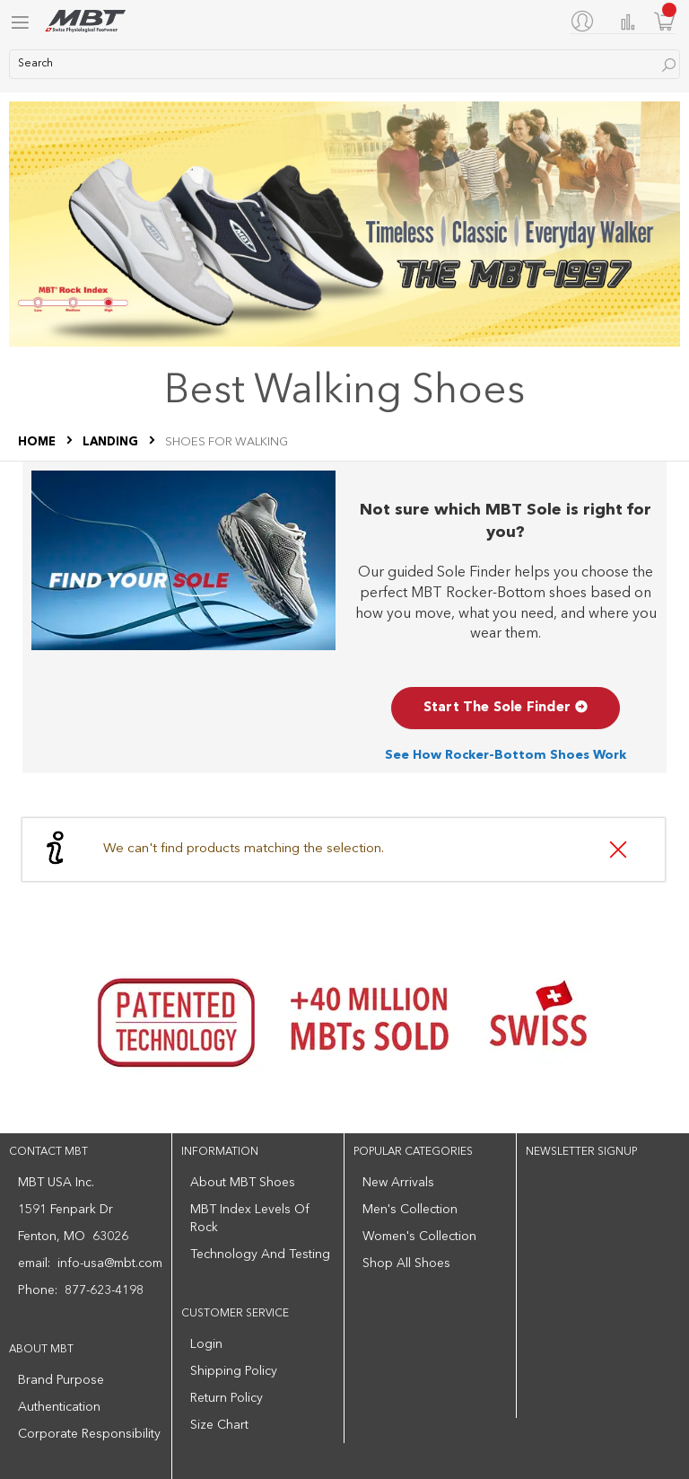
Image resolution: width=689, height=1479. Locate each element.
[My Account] (586, 20)
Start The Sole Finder (505, 708)
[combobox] (344, 64)
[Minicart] (665, 21)
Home (38, 442)
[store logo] (85, 21)
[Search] (669, 65)
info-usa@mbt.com (109, 1263)
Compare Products (628, 22)
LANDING (112, 442)
